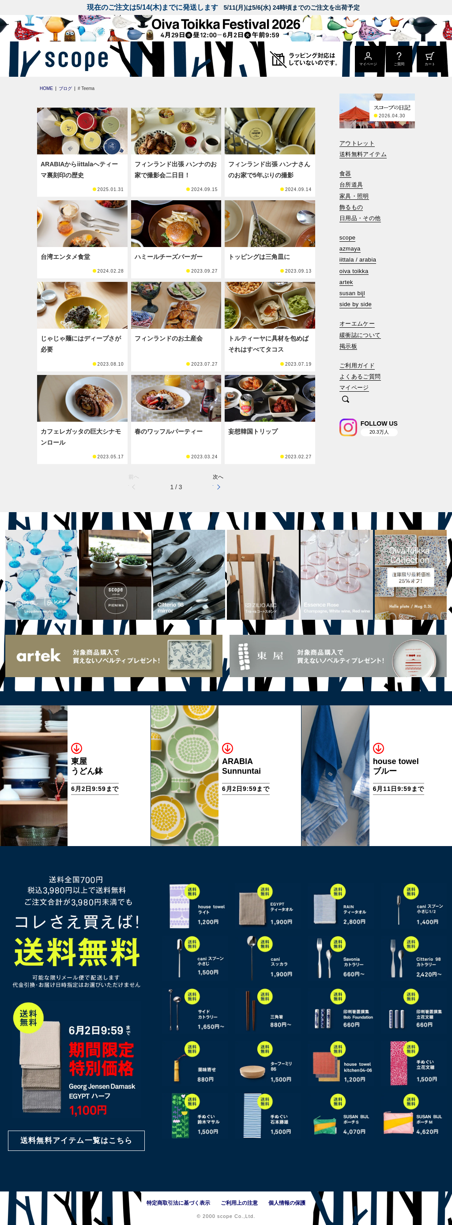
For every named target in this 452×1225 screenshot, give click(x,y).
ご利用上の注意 (239, 1203)
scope (347, 237)
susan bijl (352, 293)
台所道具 (351, 184)
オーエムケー (357, 323)
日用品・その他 (360, 218)
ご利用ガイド (357, 365)
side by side (355, 304)
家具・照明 (354, 196)
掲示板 (348, 346)
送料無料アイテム (363, 154)
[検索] (345, 400)
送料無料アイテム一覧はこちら (76, 1140)
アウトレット (357, 143)
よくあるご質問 (360, 376)
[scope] (74, 59)
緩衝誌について (360, 335)
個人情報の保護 (286, 1203)
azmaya (350, 248)
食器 (345, 173)
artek (346, 282)
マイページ (354, 387)
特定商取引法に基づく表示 (178, 1203)
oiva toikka (354, 271)
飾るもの (351, 207)
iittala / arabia (358, 259)
